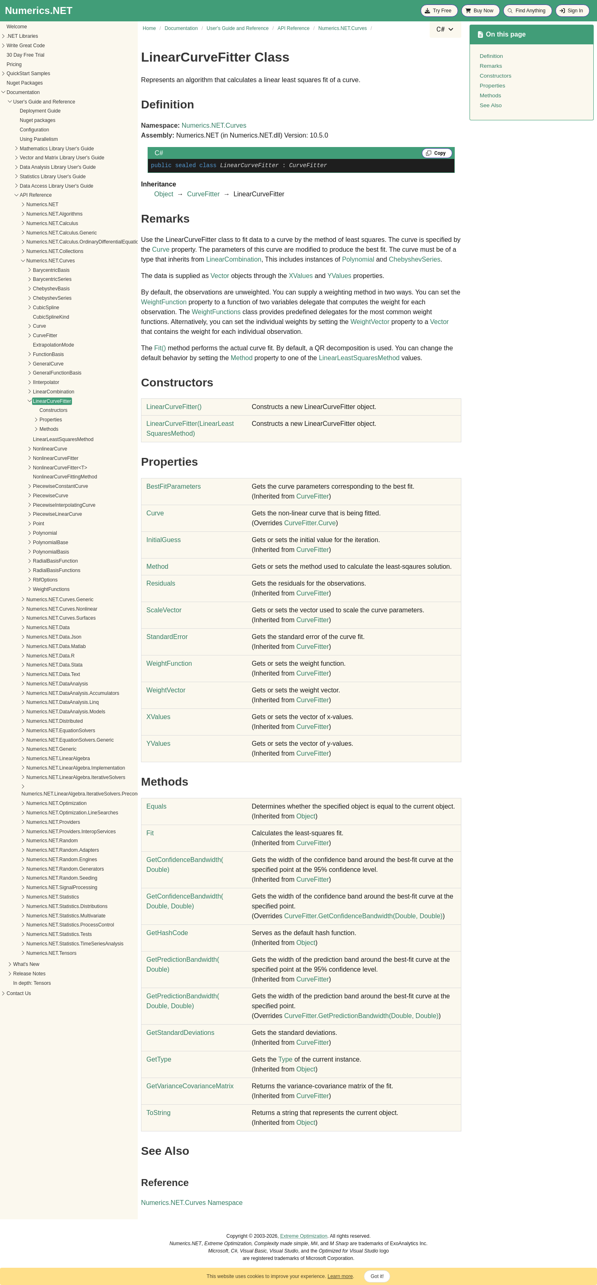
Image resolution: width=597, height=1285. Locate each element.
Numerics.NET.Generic (32, 749)
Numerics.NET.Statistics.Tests (39, 934)
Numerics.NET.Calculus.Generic (42, 233)
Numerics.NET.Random (32, 841)
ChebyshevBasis (31, 289)
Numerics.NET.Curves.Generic (40, 599)
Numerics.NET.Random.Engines (42, 859)
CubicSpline (26, 307)
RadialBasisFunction (35, 561)
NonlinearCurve (30, 449)
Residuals (160, 583)
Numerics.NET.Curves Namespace (192, 1202)
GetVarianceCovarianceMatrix (190, 1086)
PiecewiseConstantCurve (40, 486)
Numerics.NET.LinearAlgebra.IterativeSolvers (56, 777)
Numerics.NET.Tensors (32, 953)
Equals (156, 806)
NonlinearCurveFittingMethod (45, 477)
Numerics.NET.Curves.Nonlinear (42, 609)
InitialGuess (163, 539)
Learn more (340, 1276)
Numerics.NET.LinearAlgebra (38, 758)
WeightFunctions (31, 589)
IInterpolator (26, 382)
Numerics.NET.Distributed (35, 721)
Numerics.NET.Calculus (32, 223)
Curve (19, 326)
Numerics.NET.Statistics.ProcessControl (50, 925)
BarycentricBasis (31, 270)
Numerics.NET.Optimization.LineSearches (52, 813)
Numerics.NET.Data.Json (34, 637)
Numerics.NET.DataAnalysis (37, 684)
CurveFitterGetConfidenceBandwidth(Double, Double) (363, 916)
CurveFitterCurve (310, 523)
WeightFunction (164, 302)
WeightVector (369, 321)
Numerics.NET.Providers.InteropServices (51, 831)
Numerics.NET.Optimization (37, 803)
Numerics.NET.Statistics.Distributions (47, 906)
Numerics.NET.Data (28, 627)
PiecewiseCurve (31, 496)
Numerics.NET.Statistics (33, 897)
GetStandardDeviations (180, 1032)
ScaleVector (163, 610)
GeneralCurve (28, 364)
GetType (158, 1059)
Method (241, 357)
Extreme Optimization (303, 1236)
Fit (160, 348)
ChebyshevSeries (32, 298)
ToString (158, 1112)
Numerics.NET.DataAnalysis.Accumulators (53, 693)
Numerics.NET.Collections (35, 251)
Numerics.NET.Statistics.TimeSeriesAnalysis (55, 944)
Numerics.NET (23, 204)
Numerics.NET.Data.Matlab (36, 646)
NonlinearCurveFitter (36, 458)
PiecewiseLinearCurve (37, 514)
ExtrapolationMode (33, 345)
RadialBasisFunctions (36, 570)
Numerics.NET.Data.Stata (35, 665)
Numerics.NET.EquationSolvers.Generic (50, 740)
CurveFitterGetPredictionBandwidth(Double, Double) (361, 1015)
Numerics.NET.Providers (33, 822)
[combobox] (445, 29)
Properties (31, 420)
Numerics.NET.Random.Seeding (42, 878)
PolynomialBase (31, 542)
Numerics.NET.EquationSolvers (41, 730)
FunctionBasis (28, 354)
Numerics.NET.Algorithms (35, 214)
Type (285, 1059)
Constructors (34, 410)
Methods (29, 429)
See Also (491, 105)
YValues (339, 275)
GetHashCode (167, 932)
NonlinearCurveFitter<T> (40, 468)
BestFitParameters (173, 486)
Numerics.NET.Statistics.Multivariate (46, 916)
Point (18, 523)
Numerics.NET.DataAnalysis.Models (46, 712)
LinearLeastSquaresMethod (43, 439)
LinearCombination (34, 392)
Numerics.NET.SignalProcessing (42, 887)
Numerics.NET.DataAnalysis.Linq (43, 702)
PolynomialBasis (31, 552)
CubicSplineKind (31, 317)
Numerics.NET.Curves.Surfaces (41, 618)
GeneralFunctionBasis (37, 373)
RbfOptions (25, 580)
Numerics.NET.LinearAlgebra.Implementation (56, 768)
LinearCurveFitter (32, 401)
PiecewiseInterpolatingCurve (44, 505)
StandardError (167, 636)
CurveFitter (25, 335)
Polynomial (25, 533)
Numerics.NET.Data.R (31, 656)
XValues (300, 275)
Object (163, 194)
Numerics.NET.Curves (31, 261)
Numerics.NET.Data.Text (33, 674)
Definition (491, 56)
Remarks (491, 66)
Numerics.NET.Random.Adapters (43, 850)
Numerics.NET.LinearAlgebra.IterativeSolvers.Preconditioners (69, 794)
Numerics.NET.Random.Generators (45, 869)
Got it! (377, 1276)
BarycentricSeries (32, 279)
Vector (220, 275)
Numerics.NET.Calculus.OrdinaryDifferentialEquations (65, 242)
